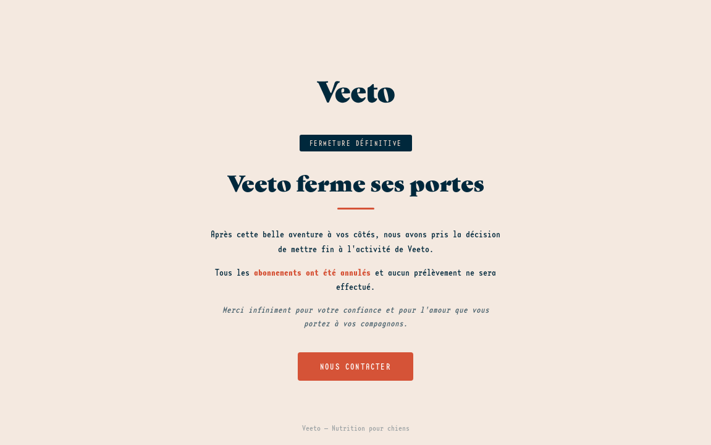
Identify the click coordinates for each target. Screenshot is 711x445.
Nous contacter (355, 366)
